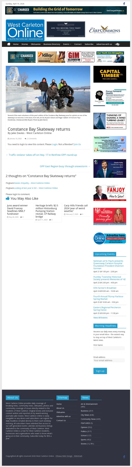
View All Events (100, 317)
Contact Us (61, 420)
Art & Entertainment (89, 404)
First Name (98, 345)
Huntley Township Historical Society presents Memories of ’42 (109, 278)
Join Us (77, 144)
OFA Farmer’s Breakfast (104, 287)
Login (54, 144)
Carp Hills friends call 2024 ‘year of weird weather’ (76, 208)
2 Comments (30, 138)
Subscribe (89, 44)
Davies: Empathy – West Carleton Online (32, 183)
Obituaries (35, 44)
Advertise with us (104, 44)
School (83, 435)
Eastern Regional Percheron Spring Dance (107, 308)
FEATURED (85, 423)
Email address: (99, 357)
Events (66, 44)
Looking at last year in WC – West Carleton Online (36, 188)
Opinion (84, 427)
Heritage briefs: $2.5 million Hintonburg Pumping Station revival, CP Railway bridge (47, 211)
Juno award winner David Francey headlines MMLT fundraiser (17, 209)
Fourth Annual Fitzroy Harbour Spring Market (108, 297)
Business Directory (52, 44)
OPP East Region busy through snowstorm (65, 166)
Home (15, 44)
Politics (84, 431)
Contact (78, 44)
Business (84, 411)
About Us (60, 408)
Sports (83, 439)
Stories (25, 44)
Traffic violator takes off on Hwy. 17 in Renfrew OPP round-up (41, 154)
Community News (88, 419)
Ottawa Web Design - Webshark (69, 456)
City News (85, 415)
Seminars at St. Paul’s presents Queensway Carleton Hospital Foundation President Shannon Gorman (108, 265)
